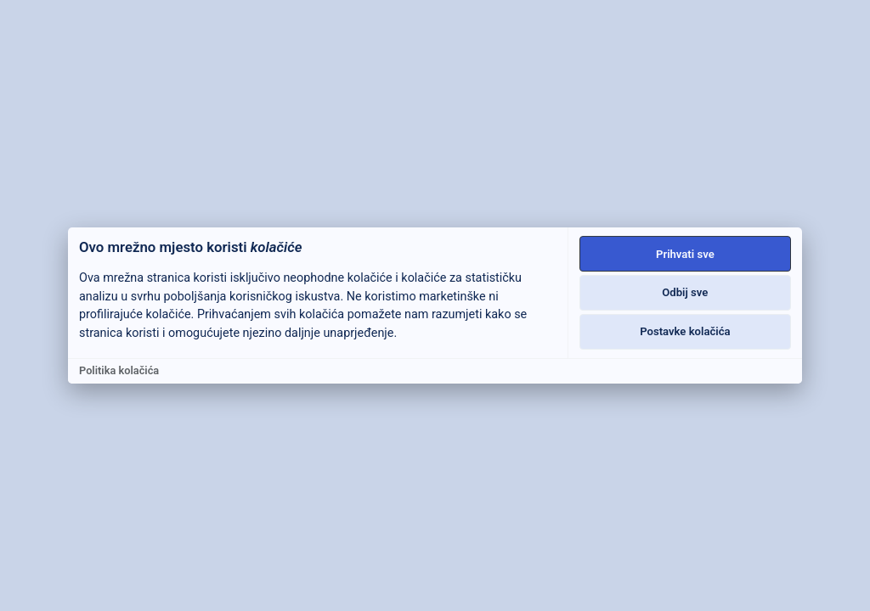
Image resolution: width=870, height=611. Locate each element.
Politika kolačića (119, 370)
